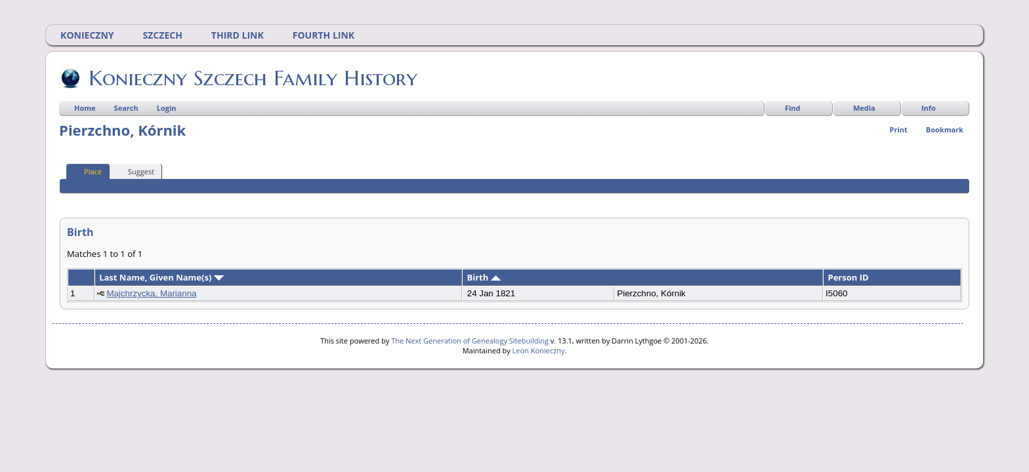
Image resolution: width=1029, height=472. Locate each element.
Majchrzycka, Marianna (151, 293)
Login (167, 108)
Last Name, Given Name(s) (161, 277)
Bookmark (944, 129)
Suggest (135, 171)
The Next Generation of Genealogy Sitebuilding (470, 340)
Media (864, 108)
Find (793, 108)
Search (126, 108)
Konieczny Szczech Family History (252, 78)
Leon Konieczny (539, 350)
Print (899, 129)
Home (85, 108)
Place (87, 171)
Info (928, 108)
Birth (483, 277)
